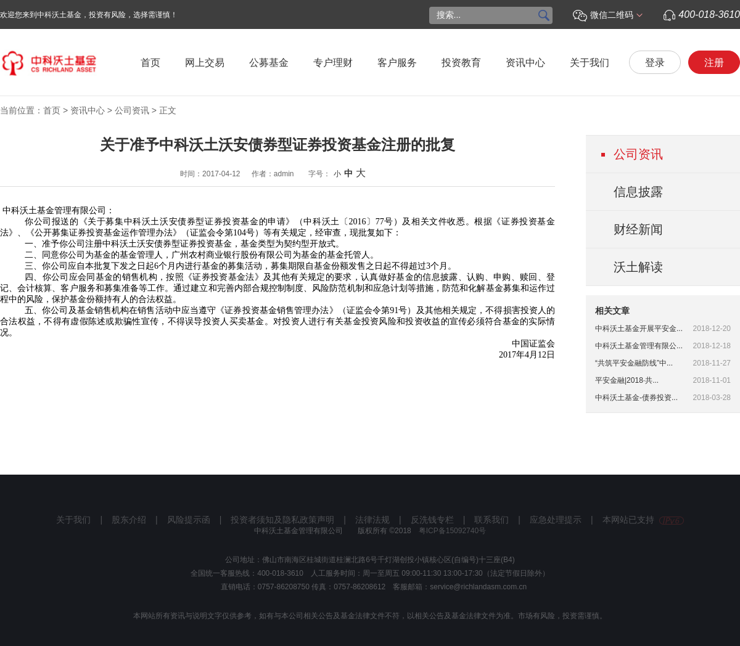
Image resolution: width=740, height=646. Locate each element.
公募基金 (269, 62)
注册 (714, 62)
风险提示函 (188, 520)
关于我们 (589, 62)
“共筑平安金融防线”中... (634, 363)
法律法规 (372, 520)
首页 (150, 62)
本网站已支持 (643, 520)
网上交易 (204, 62)
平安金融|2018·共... (627, 380)
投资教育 (461, 62)
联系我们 (491, 520)
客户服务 (397, 62)
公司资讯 (132, 110)
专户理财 (333, 62)
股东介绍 (129, 520)
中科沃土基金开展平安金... (639, 328)
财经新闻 (638, 229)
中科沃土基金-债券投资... (636, 397)
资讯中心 (525, 62)
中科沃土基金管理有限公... (639, 345)
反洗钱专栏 (432, 520)
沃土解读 (638, 267)
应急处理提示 (556, 520)
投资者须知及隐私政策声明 (282, 520)
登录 (655, 62)
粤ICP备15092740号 (452, 530)
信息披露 (638, 191)
